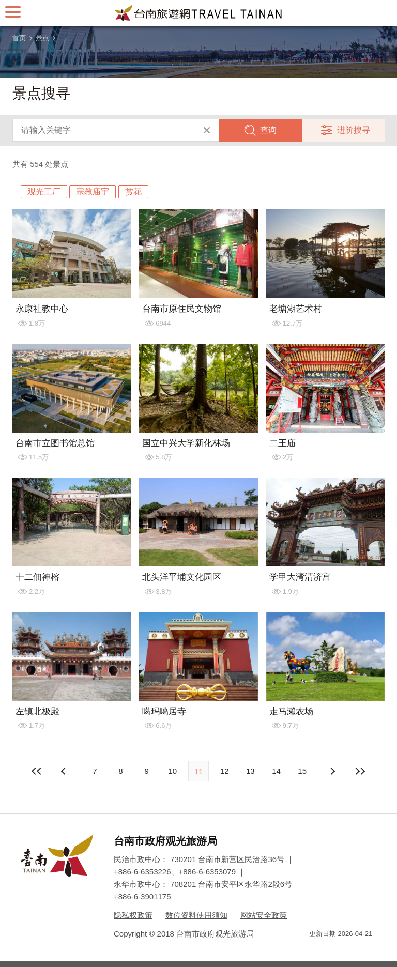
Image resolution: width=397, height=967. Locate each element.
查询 (268, 130)
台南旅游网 (198, 13)
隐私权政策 (133, 915)
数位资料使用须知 (196, 915)
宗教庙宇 (92, 191)
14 (276, 770)
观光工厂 (43, 191)
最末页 (360, 771)
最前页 (36, 771)
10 (172, 770)
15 (302, 770)
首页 (19, 38)
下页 (64, 771)
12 (224, 770)
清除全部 (207, 130)
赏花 (133, 191)
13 (250, 770)
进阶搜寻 (353, 130)
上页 (332, 771)
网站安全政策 (263, 915)
